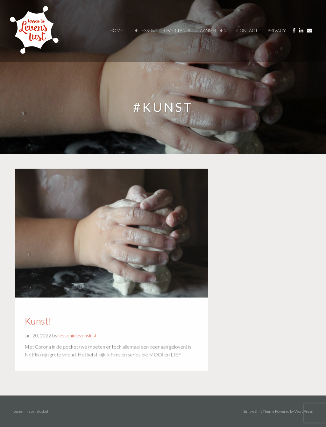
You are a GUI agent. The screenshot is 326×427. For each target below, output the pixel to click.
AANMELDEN (213, 30)
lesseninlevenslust (78, 333)
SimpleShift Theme (258, 411)
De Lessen (143, 30)
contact (247, 30)
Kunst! (40, 319)
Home (116, 30)
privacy (276, 30)
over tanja (177, 30)
